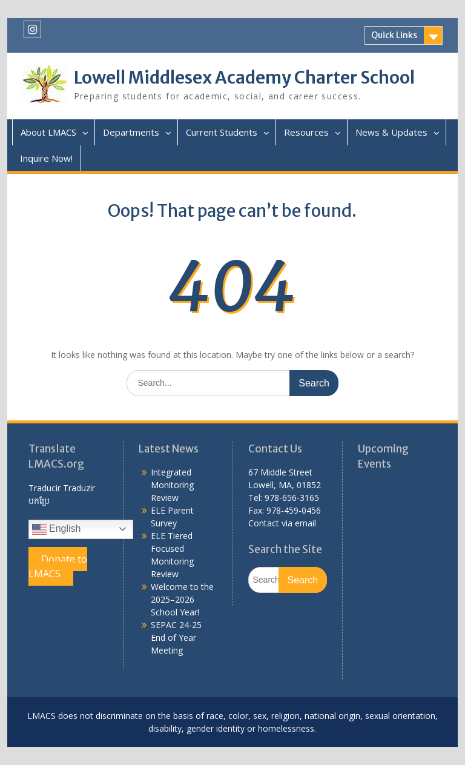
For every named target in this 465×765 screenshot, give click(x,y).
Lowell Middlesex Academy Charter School (244, 77)
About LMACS (48, 132)
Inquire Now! (46, 158)
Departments (131, 132)
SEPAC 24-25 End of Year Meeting (176, 637)
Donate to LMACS (57, 566)
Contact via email (282, 523)
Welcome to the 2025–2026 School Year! (182, 599)
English (56, 529)
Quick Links (394, 35)
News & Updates (391, 132)
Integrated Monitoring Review (172, 484)
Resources (306, 132)
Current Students (221, 132)
